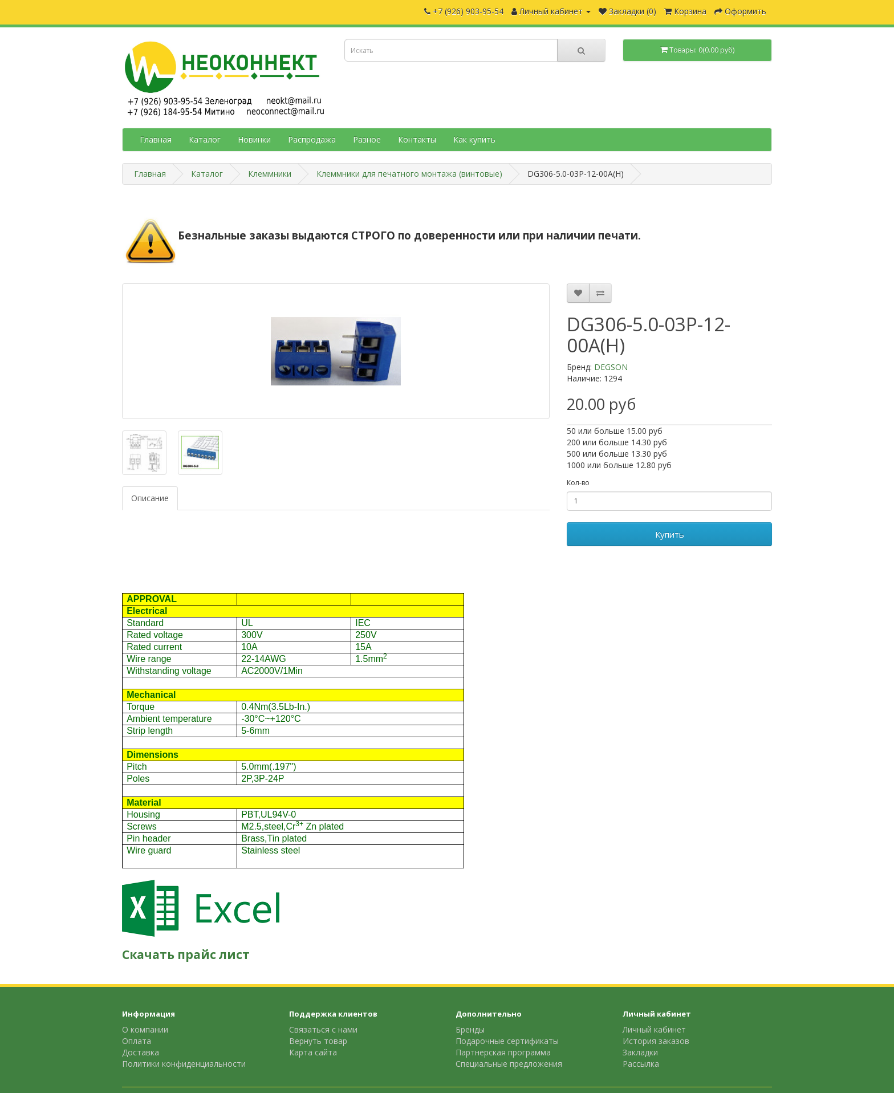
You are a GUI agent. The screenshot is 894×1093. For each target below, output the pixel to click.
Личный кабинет (654, 1029)
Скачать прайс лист (186, 954)
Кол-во (578, 482)
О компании (145, 1029)
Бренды (470, 1029)
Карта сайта (313, 1052)
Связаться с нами (323, 1029)
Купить (669, 534)
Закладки (640, 1052)
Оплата (136, 1040)
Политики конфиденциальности (184, 1063)
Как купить (474, 139)
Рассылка (641, 1063)
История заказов (656, 1040)
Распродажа (312, 139)
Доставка (140, 1052)
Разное (367, 139)
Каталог (205, 139)
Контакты (417, 139)
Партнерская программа (503, 1052)
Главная (156, 139)
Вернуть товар (318, 1040)
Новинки (254, 139)
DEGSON (611, 366)
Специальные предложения (509, 1063)
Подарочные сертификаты (507, 1040)
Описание (150, 498)
